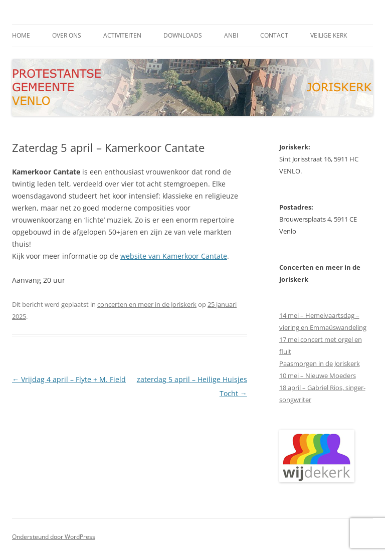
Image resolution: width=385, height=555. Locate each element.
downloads (182, 35)
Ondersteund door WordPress (53, 536)
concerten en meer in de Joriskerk (147, 304)
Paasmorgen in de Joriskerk (319, 363)
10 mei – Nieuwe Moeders (317, 375)
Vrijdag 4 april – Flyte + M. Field (69, 379)
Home (21, 35)
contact (274, 35)
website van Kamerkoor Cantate (173, 256)
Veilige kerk (328, 35)
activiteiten (122, 35)
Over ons (66, 35)
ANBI (231, 35)
